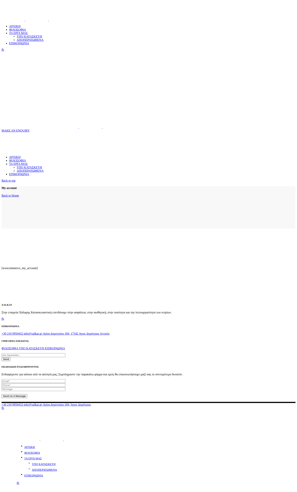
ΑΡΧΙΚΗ (29, 447)
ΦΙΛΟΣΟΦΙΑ (32, 452)
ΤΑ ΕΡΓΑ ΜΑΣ (33, 458)
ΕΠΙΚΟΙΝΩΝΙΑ (33, 475)
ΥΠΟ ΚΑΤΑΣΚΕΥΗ (43, 464)
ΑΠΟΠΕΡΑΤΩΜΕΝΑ (44, 469)
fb (3, 49)
